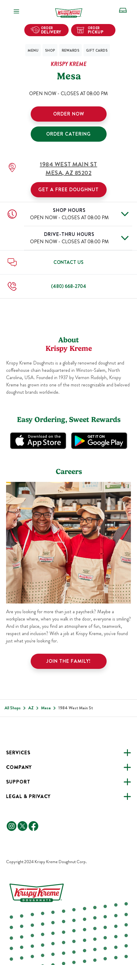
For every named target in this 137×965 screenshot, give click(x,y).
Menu (33, 50)
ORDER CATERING (68, 133)
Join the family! (68, 661)
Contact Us (68, 262)
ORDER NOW (68, 113)
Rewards (70, 50)
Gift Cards (97, 50)
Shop (50, 50)
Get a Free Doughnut (68, 189)
